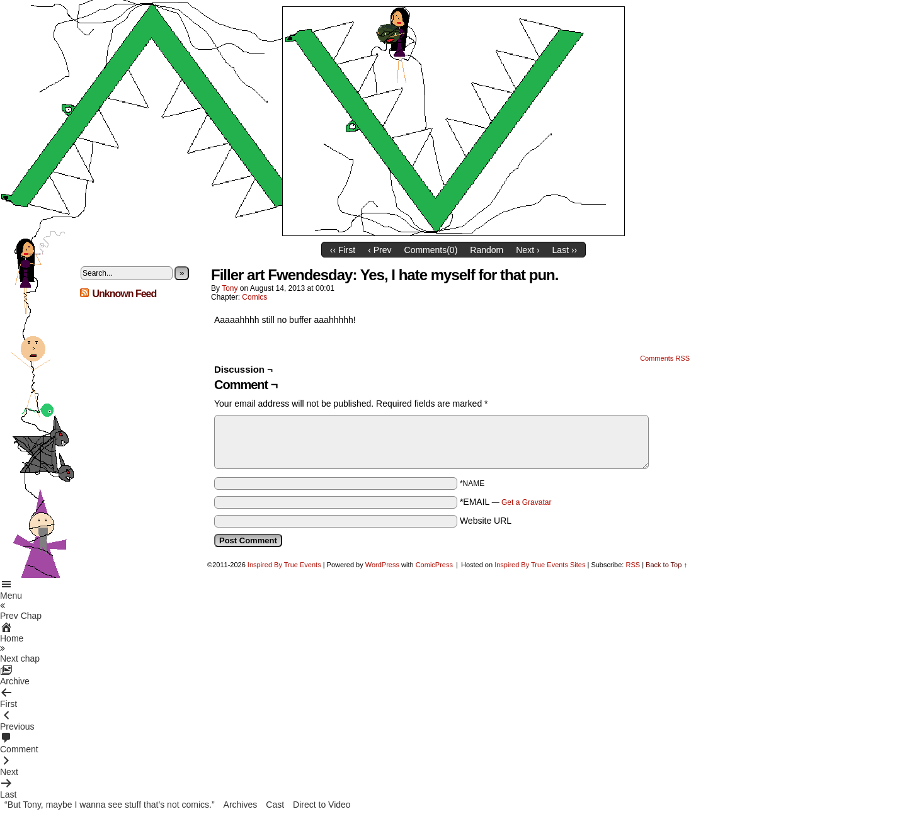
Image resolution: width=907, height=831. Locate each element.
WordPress (382, 564)
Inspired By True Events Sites (539, 564)
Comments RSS (665, 358)
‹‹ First (342, 250)
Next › (527, 250)
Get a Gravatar (526, 502)
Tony (229, 288)
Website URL (485, 521)
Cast (275, 805)
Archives (241, 805)
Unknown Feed (124, 293)
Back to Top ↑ (666, 564)
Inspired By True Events (284, 564)
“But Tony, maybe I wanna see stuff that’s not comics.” (109, 805)
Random (486, 250)
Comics (254, 297)
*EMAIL (506, 502)
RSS (632, 564)
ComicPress (434, 564)
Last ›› (565, 250)
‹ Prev (379, 250)
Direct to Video (322, 805)
